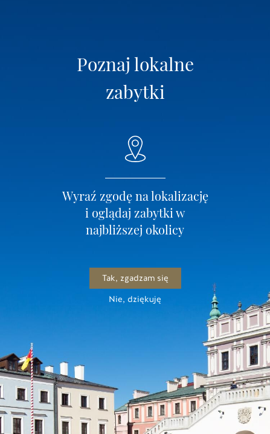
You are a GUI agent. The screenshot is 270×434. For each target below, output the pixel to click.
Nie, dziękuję (135, 299)
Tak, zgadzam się (135, 278)
